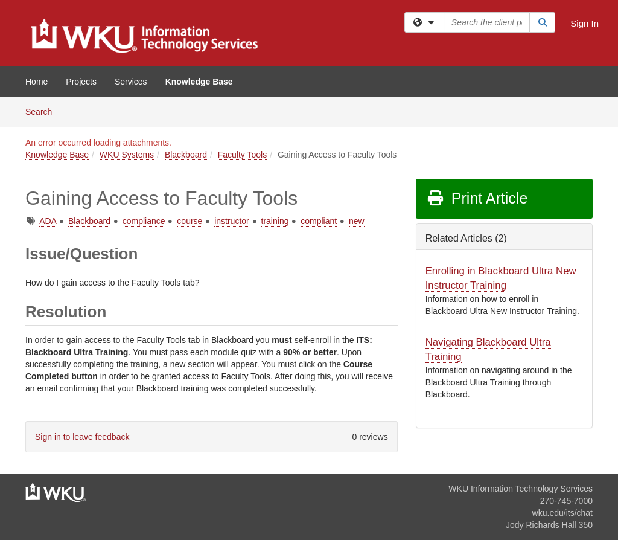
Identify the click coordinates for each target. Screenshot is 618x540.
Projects (81, 81)
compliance (144, 221)
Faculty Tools (242, 154)
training (275, 221)
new (357, 221)
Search (43, 111)
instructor (231, 221)
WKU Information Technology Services (520, 488)
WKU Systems (127, 154)
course (189, 221)
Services (131, 81)
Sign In (584, 23)
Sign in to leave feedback (82, 437)
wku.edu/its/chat (562, 513)
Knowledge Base (199, 81)
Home (36, 81)
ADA (47, 221)
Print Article (477, 198)
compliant (319, 221)
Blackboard (186, 154)
